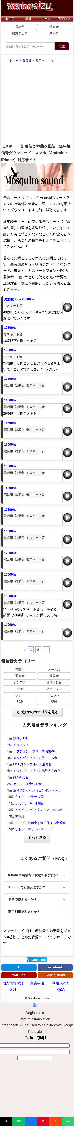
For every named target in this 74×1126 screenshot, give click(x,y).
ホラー (20, 695)
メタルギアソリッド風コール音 (35, 758)
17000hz (10, 350)
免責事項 (37, 983)
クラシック (54, 688)
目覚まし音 (20, 33)
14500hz (10, 466)
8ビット (54, 695)
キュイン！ (21, 745)
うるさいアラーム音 (29, 796)
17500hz (10, 327)
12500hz (10, 553)
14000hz (10, 488)
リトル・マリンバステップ (34, 829)
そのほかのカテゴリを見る (37, 712)
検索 (62, 46)
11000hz (10, 624)
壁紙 (28, 18)
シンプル (20, 682)
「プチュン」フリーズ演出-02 (34, 751)
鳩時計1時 (20, 738)
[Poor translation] (41, 1038)
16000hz (10, 400)
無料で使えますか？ (22, 899)
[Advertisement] (37, 104)
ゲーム (46, 18)
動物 (20, 688)
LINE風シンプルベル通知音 (32, 764)
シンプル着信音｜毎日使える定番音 (40, 823)
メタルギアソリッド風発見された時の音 (41, 770)
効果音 (54, 33)
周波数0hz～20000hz (19, 299)
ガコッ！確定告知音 (27, 784)
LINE (18, 1121)
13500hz (10, 509)
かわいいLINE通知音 (29, 803)
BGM (19, 701)
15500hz (10, 423)
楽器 (54, 701)
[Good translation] (28, 1038)
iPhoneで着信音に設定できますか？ (34, 875)
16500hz (10, 378)
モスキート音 (13, 305)
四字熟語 (64, 18)
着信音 (10, 18)
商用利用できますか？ (24, 911)
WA (68, 1121)
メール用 (54, 669)
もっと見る (37, 837)
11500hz (10, 596)
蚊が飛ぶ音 (21, 777)
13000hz (10, 531)
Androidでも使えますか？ (27, 887)
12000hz (10, 574)
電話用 (20, 27)
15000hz (10, 444)
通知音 (54, 27)
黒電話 (19, 816)
